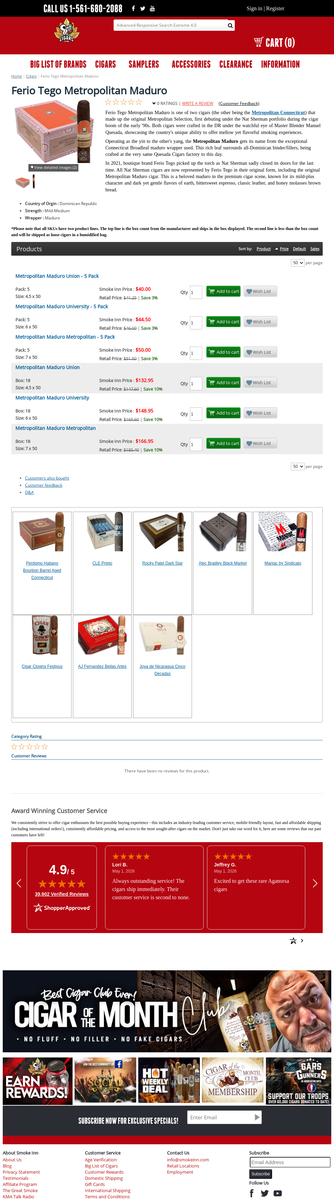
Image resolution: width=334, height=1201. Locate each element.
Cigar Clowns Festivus (42, 666)
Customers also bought (47, 478)
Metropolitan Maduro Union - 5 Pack (57, 276)
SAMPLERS (144, 64)
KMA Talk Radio (18, 1197)
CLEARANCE (236, 64)
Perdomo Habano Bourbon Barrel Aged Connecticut (42, 570)
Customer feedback (43, 485)
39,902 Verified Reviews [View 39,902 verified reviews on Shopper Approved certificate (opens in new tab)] (62, 894)
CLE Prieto (102, 563)
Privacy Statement (21, 1172)
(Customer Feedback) (239, 103)
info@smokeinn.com (188, 1160)
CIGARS (105, 64)
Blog (7, 1166)
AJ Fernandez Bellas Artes (102, 666)
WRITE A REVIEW (197, 103)
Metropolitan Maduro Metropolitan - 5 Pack (65, 337)
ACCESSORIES (191, 64)
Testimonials (15, 1178)
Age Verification (101, 1160)
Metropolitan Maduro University (52, 397)
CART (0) (274, 43)
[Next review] (315, 883)
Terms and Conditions (107, 1197)
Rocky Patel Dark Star (162, 563)
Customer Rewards (104, 1172)
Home (16, 76)
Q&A (29, 492)
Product (264, 248)
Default (299, 248)
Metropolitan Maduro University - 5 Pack (61, 306)
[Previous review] (18, 883)
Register (275, 8)
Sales (314, 248)
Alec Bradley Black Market (223, 563)
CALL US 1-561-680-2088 (83, 8)
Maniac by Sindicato (283, 563)
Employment (180, 1172)
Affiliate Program (20, 1184)
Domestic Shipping (104, 1178)
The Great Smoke (20, 1190)
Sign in (254, 8)
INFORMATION (280, 64)
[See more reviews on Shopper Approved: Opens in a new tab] (244, 940)
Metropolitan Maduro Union (47, 367)
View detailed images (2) (55, 167)
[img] (62, 883)
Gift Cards (95, 1184)
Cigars (31, 76)
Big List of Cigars (101, 1166)
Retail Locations (183, 1166)
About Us (12, 1160)
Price (284, 248)
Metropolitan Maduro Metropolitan (55, 428)
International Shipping (107, 1190)
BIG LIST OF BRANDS (58, 64)
